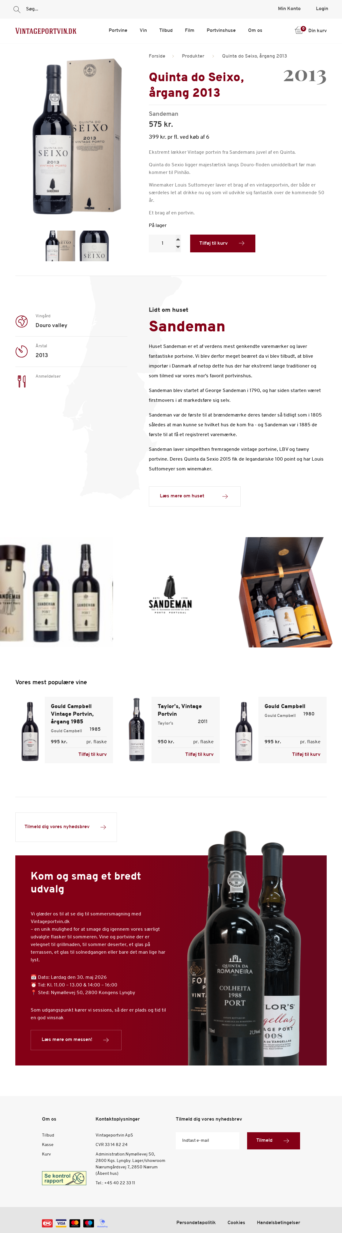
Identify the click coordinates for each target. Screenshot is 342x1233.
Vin (143, 30)
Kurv (46, 1154)
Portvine (118, 30)
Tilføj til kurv (213, 243)
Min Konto (289, 8)
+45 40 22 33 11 (119, 1183)
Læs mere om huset (195, 496)
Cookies (236, 1222)
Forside (157, 56)
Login (322, 8)
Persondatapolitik (196, 1222)
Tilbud (166, 30)
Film (189, 30)
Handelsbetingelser (278, 1222)
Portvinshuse (221, 30)
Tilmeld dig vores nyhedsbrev (66, 827)
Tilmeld (273, 1140)
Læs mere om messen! (76, 1040)
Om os (255, 30)
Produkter (193, 56)
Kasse (48, 1145)
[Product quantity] (165, 243)
